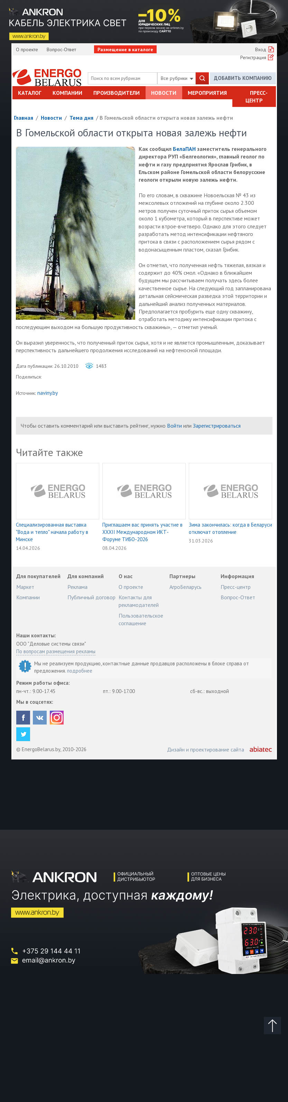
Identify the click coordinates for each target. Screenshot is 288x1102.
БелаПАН (184, 148)
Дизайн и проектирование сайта (205, 749)
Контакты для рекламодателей (139, 601)
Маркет (25, 586)
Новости (163, 92)
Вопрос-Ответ (61, 49)
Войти (174, 425)
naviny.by (47, 392)
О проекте (27, 49)
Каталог (29, 92)
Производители (116, 92)
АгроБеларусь (185, 586)
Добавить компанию (243, 78)
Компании (67, 92)
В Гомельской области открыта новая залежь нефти (166, 117)
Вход (260, 49)
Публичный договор (91, 597)
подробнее (79, 670)
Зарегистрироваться (217, 425)
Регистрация (253, 57)
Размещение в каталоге (125, 49)
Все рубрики (177, 78)
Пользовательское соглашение (141, 619)
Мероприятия (207, 92)
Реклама (77, 586)
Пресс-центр (256, 96)
